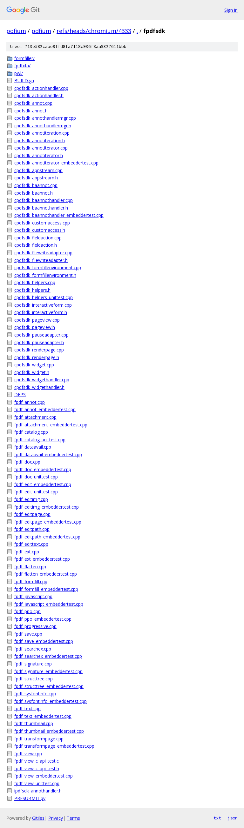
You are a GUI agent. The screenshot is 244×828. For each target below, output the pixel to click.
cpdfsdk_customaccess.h (39, 230)
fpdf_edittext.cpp (31, 544)
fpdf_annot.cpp (29, 402)
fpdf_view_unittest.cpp (36, 783)
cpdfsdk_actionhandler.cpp (41, 88)
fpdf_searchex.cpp (32, 649)
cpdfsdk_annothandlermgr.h (42, 126)
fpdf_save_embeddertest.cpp (43, 641)
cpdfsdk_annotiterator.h (38, 155)
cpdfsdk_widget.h (31, 372)
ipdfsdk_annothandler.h (38, 791)
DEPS (20, 394)
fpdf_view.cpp (28, 754)
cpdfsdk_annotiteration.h (39, 140)
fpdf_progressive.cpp (35, 626)
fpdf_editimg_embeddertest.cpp (46, 507)
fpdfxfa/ (22, 66)
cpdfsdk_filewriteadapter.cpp (43, 253)
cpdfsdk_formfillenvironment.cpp (47, 267)
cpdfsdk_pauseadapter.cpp (41, 335)
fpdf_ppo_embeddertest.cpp (42, 619)
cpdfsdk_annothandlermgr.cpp (45, 118)
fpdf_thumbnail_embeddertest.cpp (49, 731)
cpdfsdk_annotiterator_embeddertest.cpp (56, 163)
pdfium (16, 31)
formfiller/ (24, 58)
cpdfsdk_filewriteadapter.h (41, 260)
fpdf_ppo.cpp (27, 611)
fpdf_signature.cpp (33, 664)
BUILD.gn (24, 80)
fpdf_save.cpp (28, 634)
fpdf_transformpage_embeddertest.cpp (54, 746)
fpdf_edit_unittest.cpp (36, 492)
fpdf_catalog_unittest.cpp (39, 440)
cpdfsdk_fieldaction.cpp (38, 238)
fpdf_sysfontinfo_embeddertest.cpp (50, 701)
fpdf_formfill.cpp (30, 581)
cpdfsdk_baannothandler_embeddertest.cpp (59, 215)
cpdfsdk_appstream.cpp (38, 170)
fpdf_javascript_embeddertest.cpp (48, 604)
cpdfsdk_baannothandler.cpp (43, 200)
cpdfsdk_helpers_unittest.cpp (43, 297)
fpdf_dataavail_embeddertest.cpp (48, 454)
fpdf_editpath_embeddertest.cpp (47, 537)
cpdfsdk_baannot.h (33, 193)
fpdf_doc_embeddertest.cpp (42, 469)
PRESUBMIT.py (29, 798)
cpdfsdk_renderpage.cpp (39, 350)
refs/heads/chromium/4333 (94, 31)
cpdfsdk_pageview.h (34, 327)
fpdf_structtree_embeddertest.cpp (49, 686)
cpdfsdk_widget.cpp (34, 365)
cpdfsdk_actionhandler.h (39, 95)
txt (217, 818)
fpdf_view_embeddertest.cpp (43, 776)
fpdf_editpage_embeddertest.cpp (47, 522)
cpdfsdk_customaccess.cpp (42, 223)
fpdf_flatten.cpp (30, 567)
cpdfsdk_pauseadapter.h (39, 342)
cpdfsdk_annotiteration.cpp (42, 133)
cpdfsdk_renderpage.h (36, 357)
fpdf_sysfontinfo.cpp (35, 694)
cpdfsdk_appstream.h (36, 178)
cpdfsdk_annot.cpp (33, 103)
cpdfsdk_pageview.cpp (37, 320)
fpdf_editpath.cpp (32, 529)
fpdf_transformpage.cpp (39, 739)
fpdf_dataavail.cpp (32, 447)
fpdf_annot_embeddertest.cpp (45, 409)
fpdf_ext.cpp (26, 552)
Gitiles (38, 818)
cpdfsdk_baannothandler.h (41, 208)
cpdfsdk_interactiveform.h (40, 312)
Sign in (231, 10)
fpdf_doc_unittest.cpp (36, 477)
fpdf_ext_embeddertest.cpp (42, 559)
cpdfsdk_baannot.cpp (36, 185)
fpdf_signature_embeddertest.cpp (48, 671)
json (232, 818)
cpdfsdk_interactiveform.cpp (43, 305)
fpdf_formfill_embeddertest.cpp (46, 589)
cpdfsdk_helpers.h (32, 290)
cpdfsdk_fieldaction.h (35, 245)
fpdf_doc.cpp (27, 462)
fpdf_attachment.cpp (35, 417)
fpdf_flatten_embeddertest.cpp (45, 574)
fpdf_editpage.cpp (32, 514)
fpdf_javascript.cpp (33, 596)
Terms (73, 818)
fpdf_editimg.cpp (31, 499)
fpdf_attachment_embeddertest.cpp (50, 425)
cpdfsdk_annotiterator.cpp (41, 148)
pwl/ (18, 73)
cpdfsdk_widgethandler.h (39, 387)
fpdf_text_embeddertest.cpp (42, 716)
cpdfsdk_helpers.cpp (34, 282)
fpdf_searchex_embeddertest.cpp (48, 656)
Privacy (55, 818)
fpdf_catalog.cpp (31, 432)
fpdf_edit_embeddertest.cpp (42, 484)
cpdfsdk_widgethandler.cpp (41, 380)
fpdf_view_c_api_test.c (36, 761)
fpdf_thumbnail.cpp (33, 723)
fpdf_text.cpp (27, 708)
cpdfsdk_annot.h (31, 111)
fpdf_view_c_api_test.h (36, 768)
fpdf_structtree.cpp (33, 679)
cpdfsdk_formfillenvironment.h (45, 275)
